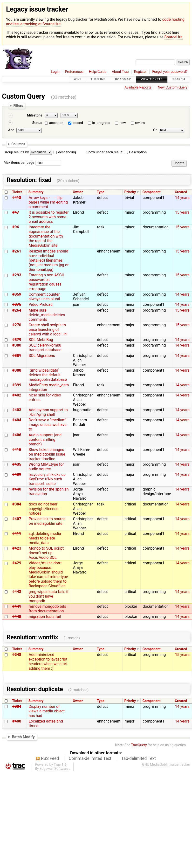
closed (78, 123)
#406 (16, 435)
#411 (16, 533)
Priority (130, 192)
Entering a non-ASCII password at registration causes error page (46, 282)
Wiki (77, 79)
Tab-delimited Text (138, 758)
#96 (15, 227)
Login (55, 72)
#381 (16, 355)
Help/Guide (97, 72)
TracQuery (139, 745)
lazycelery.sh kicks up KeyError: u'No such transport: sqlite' (47, 479)
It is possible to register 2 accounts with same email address (49, 217)
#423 (16, 548)
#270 (16, 325)
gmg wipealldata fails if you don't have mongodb (49, 596)
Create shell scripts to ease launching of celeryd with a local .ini (48, 329)
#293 (16, 275)
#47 (15, 212)
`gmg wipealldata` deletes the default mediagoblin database (48, 375)
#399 (16, 385)
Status (37, 123)
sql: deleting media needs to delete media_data (45, 538)
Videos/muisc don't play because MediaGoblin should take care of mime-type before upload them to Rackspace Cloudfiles (48, 574)
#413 (16, 197)
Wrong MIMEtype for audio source (46, 466)
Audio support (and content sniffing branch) (45, 439)
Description (136, 152)
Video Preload (41, 304)
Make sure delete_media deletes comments (47, 315)
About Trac (120, 72)
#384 (16, 504)
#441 (16, 606)
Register (140, 72)
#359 (16, 294)
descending (67, 152)
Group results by (16, 152)
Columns (18, 144)
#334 (16, 706)
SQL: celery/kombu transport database (45, 347)
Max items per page (19, 163)
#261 (16, 251)
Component (152, 192)
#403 (16, 410)
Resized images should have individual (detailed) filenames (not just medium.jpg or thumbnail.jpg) (49, 260)
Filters (18, 106)
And (11, 130)
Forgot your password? (169, 72)
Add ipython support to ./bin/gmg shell (48, 412)
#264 (16, 310)
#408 (16, 721)
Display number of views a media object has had (47, 711)
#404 (16, 420)
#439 (16, 474)
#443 (16, 591)
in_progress (101, 123)
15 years (182, 212)
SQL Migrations (42, 355)
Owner (78, 192)
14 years (182, 197)
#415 (16, 449)
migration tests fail (45, 616)
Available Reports (137, 87)
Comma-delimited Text (90, 758)
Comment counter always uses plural (44, 296)
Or (155, 130)
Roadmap (123, 79)
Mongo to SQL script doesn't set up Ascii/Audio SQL (46, 553)
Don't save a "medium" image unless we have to (48, 424)
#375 (16, 304)
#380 (16, 345)
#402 (16, 395)
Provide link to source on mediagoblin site (47, 521)
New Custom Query (172, 87)
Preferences (74, 72)
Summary (35, 192)
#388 (16, 370)
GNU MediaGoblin (156, 765)
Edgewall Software (54, 769)
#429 (16, 563)
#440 (16, 489)
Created (181, 192)
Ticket (17, 192)
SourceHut (174, 37)
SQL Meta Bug (41, 339)
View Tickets (152, 79)
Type (100, 192)
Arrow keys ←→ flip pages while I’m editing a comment (48, 202)
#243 (16, 654)
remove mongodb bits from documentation (47, 608)
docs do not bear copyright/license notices (43, 509)
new (122, 123)
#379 (16, 339)
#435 (16, 464)
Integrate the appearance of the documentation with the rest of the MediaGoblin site (46, 236)
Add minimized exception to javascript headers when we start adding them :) (48, 661)
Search (178, 79)
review (140, 123)
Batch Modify (23, 737)
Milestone (34, 115)
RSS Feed (50, 758)
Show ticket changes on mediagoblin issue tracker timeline (47, 454)
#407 (16, 519)
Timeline (98, 79)
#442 (16, 616)
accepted (56, 123)
